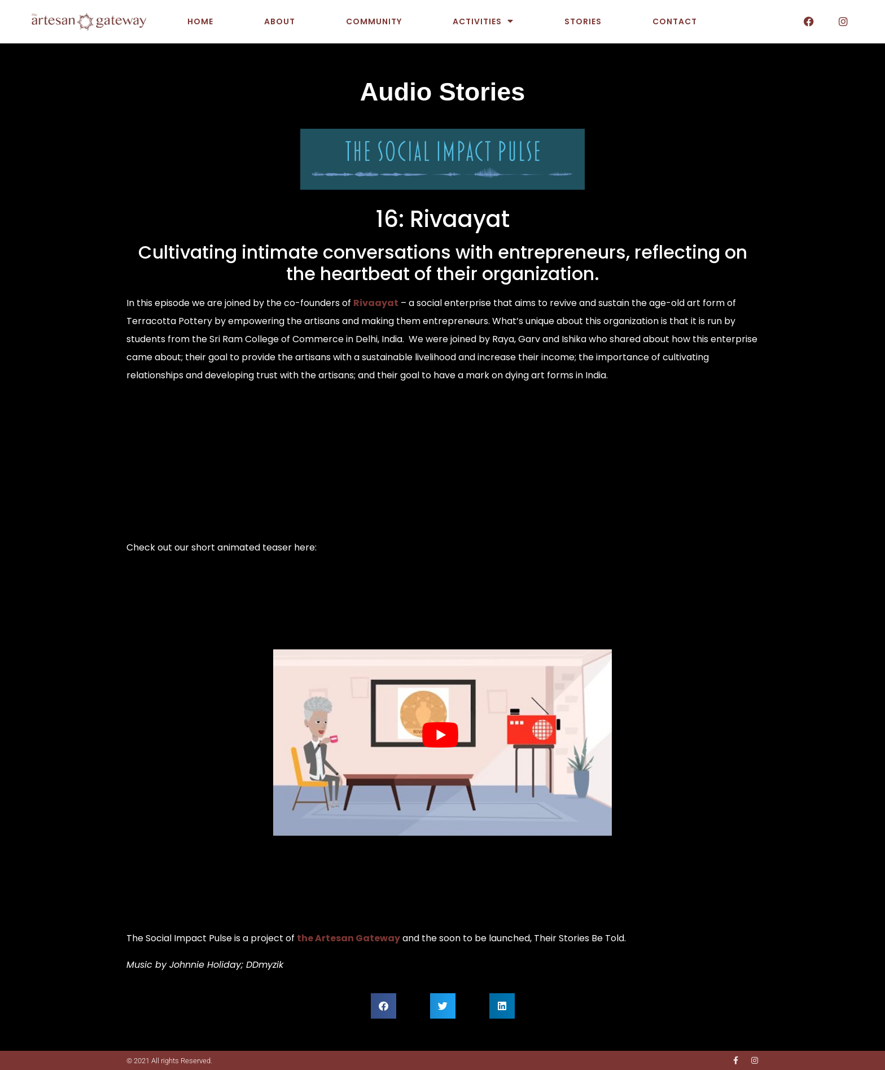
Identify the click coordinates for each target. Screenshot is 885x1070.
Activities (483, 21)
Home (200, 21)
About (279, 21)
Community (374, 21)
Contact (674, 21)
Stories (583, 21)
